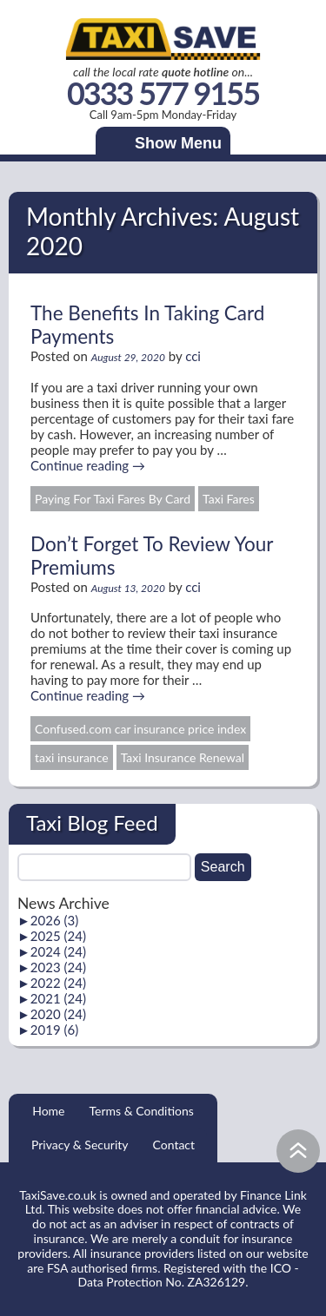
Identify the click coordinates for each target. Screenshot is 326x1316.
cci (193, 356)
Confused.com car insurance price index (140, 728)
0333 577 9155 (163, 94)
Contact (174, 1144)
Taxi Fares (229, 498)
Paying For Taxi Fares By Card (112, 498)
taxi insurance (72, 757)
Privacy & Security (80, 1144)
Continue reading (87, 465)
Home (48, 1110)
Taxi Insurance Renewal (182, 757)
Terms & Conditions (141, 1110)
